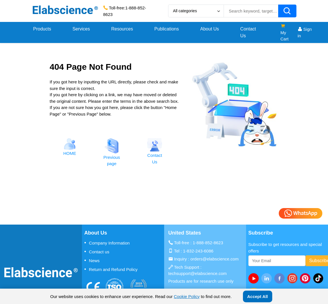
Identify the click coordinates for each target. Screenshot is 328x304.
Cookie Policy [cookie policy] (187, 296)
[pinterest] (306, 278)
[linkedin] (267, 278)
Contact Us (248, 32)
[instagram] (293, 278)
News (92, 260)
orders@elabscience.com (214, 258)
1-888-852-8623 (208, 242)
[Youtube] (254, 278)
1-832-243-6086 (198, 250)
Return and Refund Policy (110, 269)
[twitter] (319, 278)
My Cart (284, 32)
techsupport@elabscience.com (197, 273)
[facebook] (280, 278)
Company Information (107, 243)
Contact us (96, 251)
